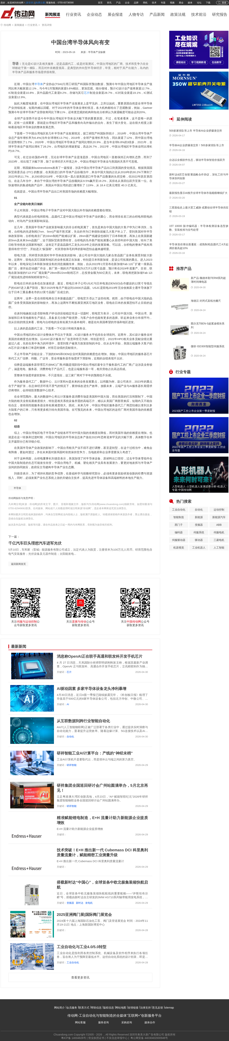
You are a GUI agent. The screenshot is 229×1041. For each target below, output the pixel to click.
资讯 (109, 2)
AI (68, 704)
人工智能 (219, 547)
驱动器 (199, 539)
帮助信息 (96, 1007)
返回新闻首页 (18, 564)
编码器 (179, 532)
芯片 (87, 92)
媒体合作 (150, 1022)
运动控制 (219, 509)
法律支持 (145, 1007)
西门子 (179, 524)
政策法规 (178, 14)
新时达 (79, 902)
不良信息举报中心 (117, 1037)
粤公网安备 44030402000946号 (149, 1037)
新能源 (199, 517)
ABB (219, 524)
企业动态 (94, 14)
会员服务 (71, 1007)
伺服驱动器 (178, 539)
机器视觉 (178, 547)
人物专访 (136, 14)
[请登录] (30, 2)
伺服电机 (219, 532)
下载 (208, 2)
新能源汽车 (219, 517)
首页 (100, 2)
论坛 (199, 2)
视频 (172, 2)
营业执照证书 (96, 1037)
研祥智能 (72, 765)
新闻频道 (52, 14)
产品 (118, 2)
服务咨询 (103, 1022)
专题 (163, 2)
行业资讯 (73, 14)
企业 (127, 2)
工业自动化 (73, 962)
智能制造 (178, 517)
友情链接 (133, 1007)
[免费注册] (40, 2)
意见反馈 (157, 1007)
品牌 (136, 2)
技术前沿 (198, 14)
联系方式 (84, 1007)
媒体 (190, 2)
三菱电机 (219, 539)
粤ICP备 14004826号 (73, 1037)
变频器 (70, 902)
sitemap (169, 1007)
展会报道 (115, 14)
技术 (154, 2)
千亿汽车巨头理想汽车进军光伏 (35, 543)
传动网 (7, 25)
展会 (181, 2)
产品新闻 (157, 14)
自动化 (70, 736)
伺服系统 (198, 532)
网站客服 (80, 1022)
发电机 (89, 902)
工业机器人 (198, 547)
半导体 (38, 84)
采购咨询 (126, 1022)
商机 (145, 2)
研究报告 (219, 14)
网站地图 (120, 1007)
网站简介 (59, 1007)
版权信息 (108, 1007)
